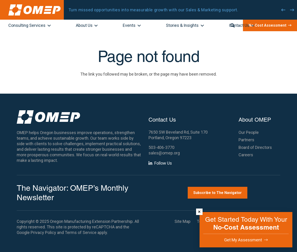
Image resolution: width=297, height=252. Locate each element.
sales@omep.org (164, 153)
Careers (246, 154)
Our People (249, 132)
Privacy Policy (43, 232)
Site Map (182, 221)
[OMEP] (34, 9)
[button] (48, 25)
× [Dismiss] (199, 212)
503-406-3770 (161, 147)
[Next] (292, 10)
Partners (246, 139)
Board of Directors (255, 147)
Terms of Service (81, 232)
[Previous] (283, 10)
